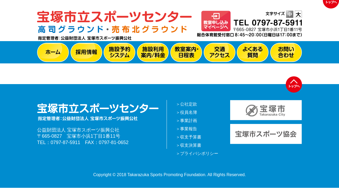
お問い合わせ (286, 52)
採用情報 (86, 52)
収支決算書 (190, 145)
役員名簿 (188, 112)
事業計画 (188, 120)
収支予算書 (190, 137)
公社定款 (188, 104)
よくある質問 (253, 52)
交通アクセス (219, 52)
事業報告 (188, 129)
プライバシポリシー (199, 153)
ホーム (53, 52)
